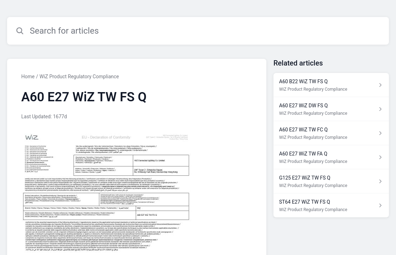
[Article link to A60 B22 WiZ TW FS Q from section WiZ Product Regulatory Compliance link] (331, 85)
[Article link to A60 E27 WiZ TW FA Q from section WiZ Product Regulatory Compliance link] (331, 157)
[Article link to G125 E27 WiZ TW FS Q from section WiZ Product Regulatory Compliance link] (331, 181)
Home (28, 76)
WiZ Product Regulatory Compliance (79, 76)
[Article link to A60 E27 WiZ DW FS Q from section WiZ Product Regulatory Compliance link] (331, 109)
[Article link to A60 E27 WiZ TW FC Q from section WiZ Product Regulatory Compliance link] (331, 133)
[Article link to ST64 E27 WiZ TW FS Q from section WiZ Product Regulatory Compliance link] (331, 205)
